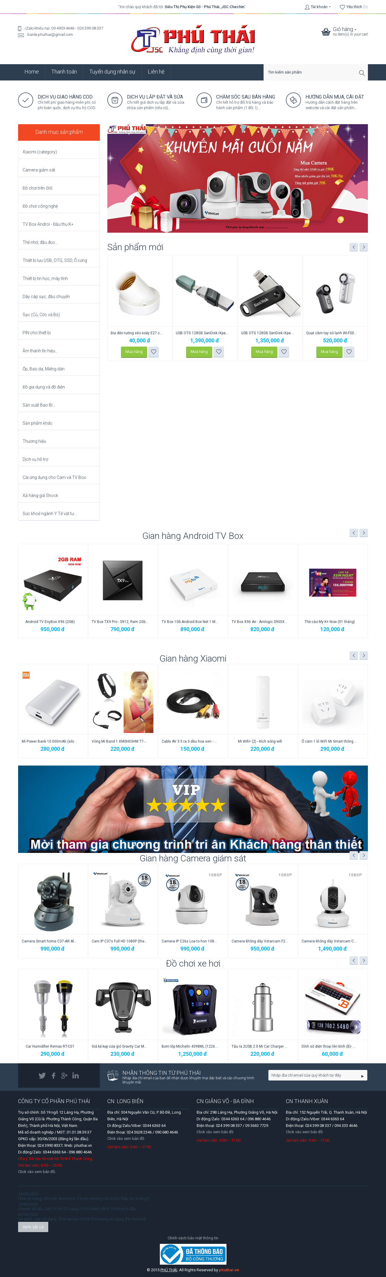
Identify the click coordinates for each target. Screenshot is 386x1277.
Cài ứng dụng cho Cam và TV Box (54, 477)
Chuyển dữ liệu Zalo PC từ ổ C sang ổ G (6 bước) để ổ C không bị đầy (77, 1208)
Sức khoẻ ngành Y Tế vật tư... (50, 513)
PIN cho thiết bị (37, 332)
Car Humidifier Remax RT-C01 (120, 1046)
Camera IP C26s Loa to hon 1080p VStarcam (260, 941)
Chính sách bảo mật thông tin (193, 1238)
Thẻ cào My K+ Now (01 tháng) (330, 622)
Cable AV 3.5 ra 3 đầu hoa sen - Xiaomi (260, 741)
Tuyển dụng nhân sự (112, 71)
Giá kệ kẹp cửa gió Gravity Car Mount (190, 1046)
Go (362, 1076)
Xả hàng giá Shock (40, 495)
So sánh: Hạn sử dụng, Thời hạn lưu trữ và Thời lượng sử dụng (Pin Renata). (82, 1219)
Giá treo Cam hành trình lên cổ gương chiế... (50, 1046)
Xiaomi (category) (40, 151)
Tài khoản (319, 7)
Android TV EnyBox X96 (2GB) (50, 622)
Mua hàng (134, 351)
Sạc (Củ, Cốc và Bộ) (41, 314)
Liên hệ (156, 71)
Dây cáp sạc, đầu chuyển (46, 296)
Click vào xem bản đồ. (37, 1171)
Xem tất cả (33, 1227)
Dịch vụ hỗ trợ (35, 459)
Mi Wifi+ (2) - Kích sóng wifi (330, 741)
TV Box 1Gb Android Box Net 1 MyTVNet (190, 622)
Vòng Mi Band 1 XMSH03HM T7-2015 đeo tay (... (190, 741)
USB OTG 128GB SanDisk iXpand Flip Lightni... (267, 333)
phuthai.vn (229, 1270)
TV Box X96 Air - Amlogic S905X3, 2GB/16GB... (260, 622)
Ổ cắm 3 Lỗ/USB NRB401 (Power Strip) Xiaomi (50, 741)
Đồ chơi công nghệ (40, 206)
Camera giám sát (39, 170)
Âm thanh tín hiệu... (40, 350)
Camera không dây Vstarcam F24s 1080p (330, 941)
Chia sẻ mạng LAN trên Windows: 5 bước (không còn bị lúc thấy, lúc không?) (84, 1198)
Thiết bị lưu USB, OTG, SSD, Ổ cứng (55, 260)
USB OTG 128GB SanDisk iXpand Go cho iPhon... (332, 333)
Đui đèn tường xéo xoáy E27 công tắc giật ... (202, 333)
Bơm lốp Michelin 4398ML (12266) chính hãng (260, 1046)
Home (31, 71)
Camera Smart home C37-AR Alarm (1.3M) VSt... (120, 941)
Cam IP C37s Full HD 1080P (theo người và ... (190, 941)
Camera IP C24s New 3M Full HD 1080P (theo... (50, 941)
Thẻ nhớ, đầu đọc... (40, 242)
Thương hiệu (34, 441)
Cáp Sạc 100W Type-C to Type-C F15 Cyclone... (137, 333)
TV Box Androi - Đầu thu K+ (48, 224)
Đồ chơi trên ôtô (37, 188)
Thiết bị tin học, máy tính (45, 278)
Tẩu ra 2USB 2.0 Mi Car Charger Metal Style (330, 1046)
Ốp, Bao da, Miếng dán (44, 368)
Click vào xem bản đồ (125, 1138)
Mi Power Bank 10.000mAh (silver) (120, 741)
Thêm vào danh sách (153, 351)
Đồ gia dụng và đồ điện (44, 387)
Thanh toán (64, 71)
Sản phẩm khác (37, 423)
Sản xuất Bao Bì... (39, 405)
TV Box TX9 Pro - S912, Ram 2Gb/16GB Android (120, 622)
